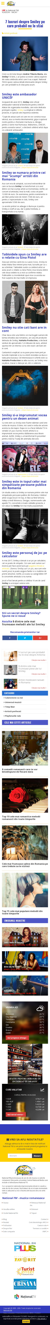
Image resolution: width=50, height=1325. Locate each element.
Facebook (20, 247)
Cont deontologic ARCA (38, 1222)
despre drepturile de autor (30, 167)
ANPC (45, 1231)
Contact (44, 1219)
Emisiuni (34, 1209)
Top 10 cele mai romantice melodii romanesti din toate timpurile (21, 817)
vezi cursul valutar (15, 1114)
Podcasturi (7, 1225)
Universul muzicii (12, 702)
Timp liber (9, 707)
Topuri (34, 1213)
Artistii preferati (9, 33)
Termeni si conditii (40, 1228)
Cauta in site (42, 1225)
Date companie (9, 1231)
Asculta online (9, 1209)
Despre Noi (7, 1228)
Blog (5, 1219)
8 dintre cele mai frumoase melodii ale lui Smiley (23, 623)
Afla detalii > (42, 1319)
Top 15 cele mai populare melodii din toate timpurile (22, 912)
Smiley (20, 110)
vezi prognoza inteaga (17, 1037)
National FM (7, 1310)
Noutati (6, 1222)
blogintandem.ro (23, 474)
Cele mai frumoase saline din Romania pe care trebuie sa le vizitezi (25, 865)
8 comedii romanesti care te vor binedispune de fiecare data (19, 770)
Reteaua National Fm (37, 1204)
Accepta (26, 1321)
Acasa (5, 1202)
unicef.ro (20, 166)
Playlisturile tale (12, 716)
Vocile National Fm (10, 1213)
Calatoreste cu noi (13, 697)
